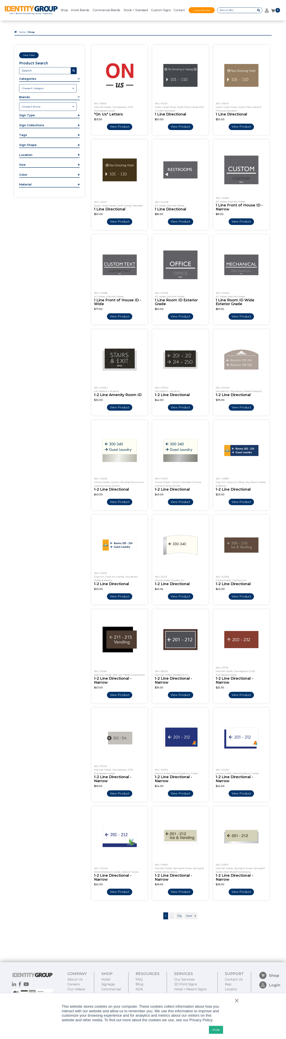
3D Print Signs (185, 984)
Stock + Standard (136, 10)
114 (179, 916)
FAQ (139, 979)
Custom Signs (161, 10)
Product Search (33, 63)
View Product (119, 126)
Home (22, 32)
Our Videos (76, 989)
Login (269, 985)
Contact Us (234, 979)
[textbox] (48, 88)
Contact (179, 10)
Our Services (184, 979)
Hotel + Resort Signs (190, 989)
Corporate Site (201, 10)
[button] (49, 79)
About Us (74, 979)
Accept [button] (216, 1029)
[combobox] (48, 88)
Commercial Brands (106, 10)
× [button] (235, 1000)
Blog (139, 984)
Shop (64, 10)
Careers (73, 984)
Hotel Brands (80, 10)
